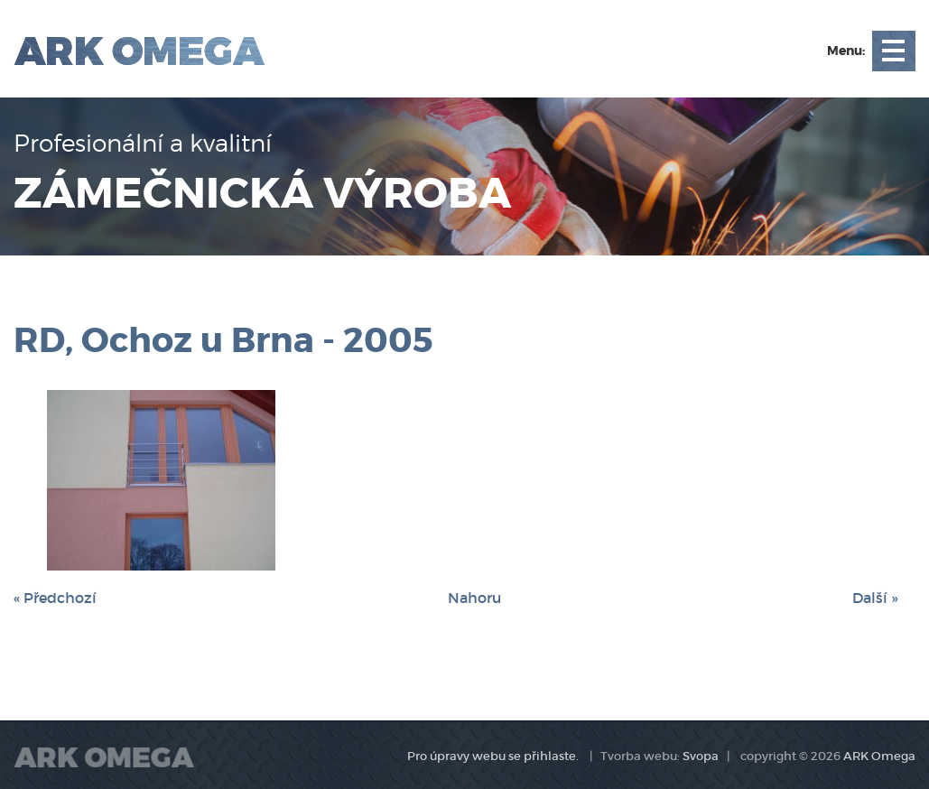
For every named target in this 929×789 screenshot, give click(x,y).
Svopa (701, 756)
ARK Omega (879, 756)
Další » (874, 598)
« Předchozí (55, 598)
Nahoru (474, 598)
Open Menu (893, 51)
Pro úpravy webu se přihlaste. (493, 756)
